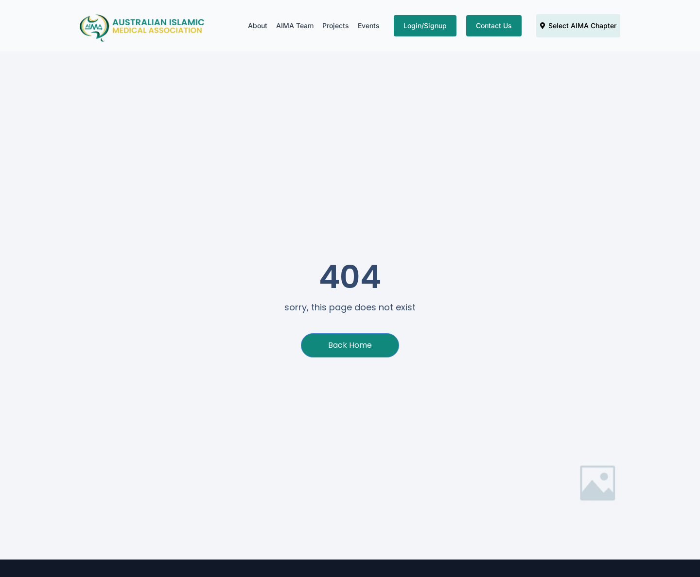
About (257, 25)
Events (369, 25)
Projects (335, 25)
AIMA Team (295, 25)
